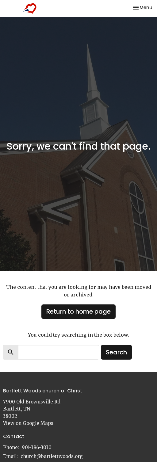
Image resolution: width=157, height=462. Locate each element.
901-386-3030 (37, 447)
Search (116, 352)
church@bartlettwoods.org (52, 456)
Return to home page (78, 311)
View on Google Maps (28, 423)
